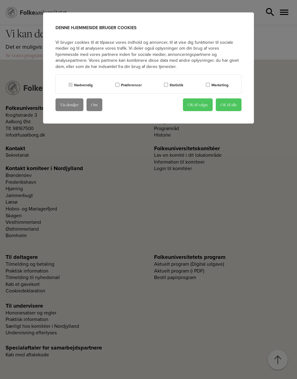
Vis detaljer (69, 104)
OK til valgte (198, 104)
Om (94, 104)
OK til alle (228, 104)
